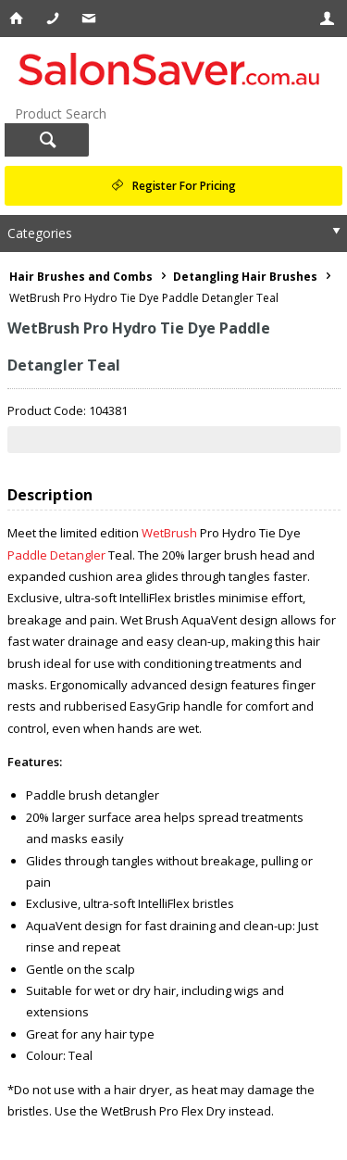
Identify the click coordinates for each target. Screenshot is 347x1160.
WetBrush (171, 532)
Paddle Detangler (57, 555)
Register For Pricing (184, 186)
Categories (39, 233)
